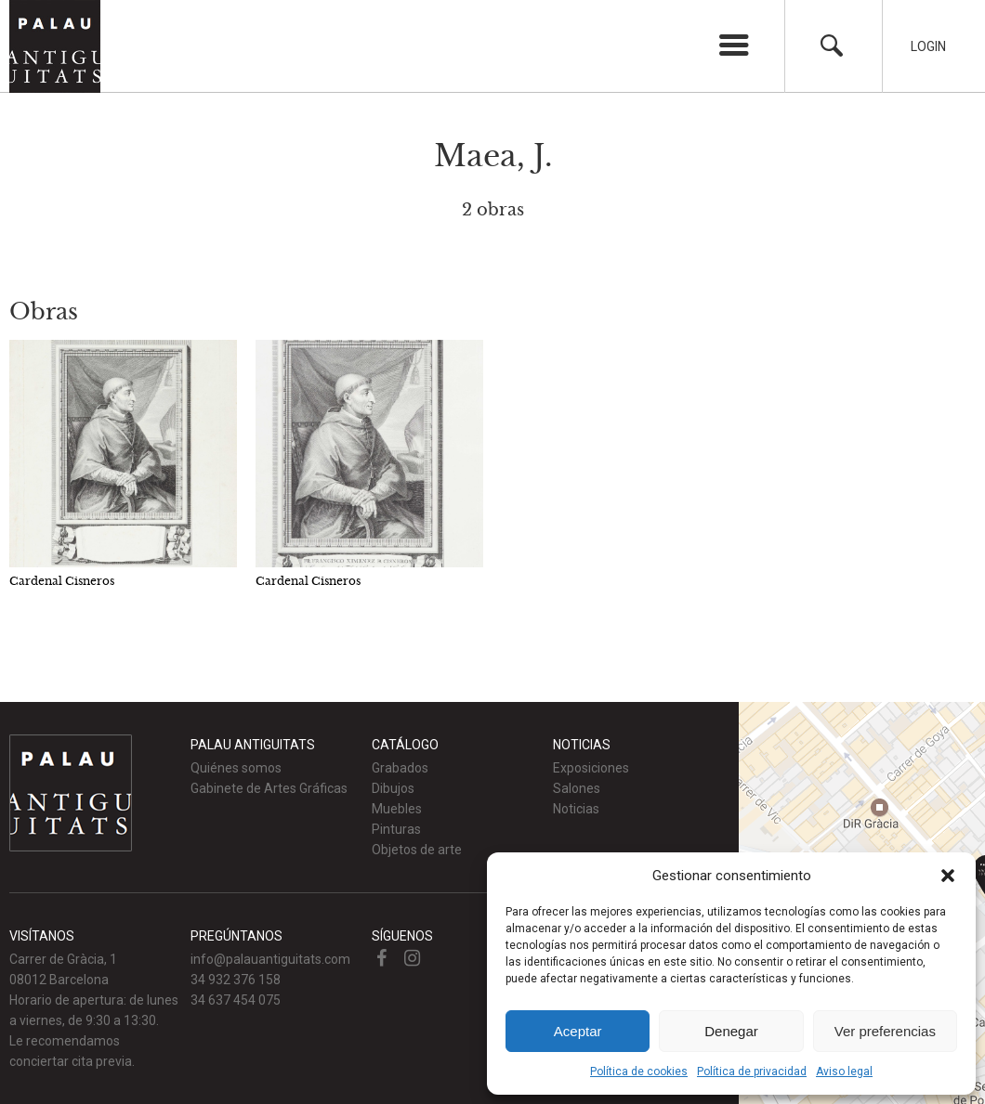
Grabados (400, 767)
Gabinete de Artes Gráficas (269, 788)
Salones (576, 788)
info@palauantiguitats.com (270, 959)
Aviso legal (844, 1071)
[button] (948, 875)
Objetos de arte (417, 849)
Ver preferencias (885, 1031)
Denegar (731, 1031)
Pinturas (396, 829)
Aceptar (578, 1031)
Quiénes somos (236, 767)
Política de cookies (639, 1071)
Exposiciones (591, 767)
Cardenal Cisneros (61, 581)
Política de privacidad (752, 1071)
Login (928, 46)
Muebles (397, 808)
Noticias (576, 808)
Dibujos (393, 788)
